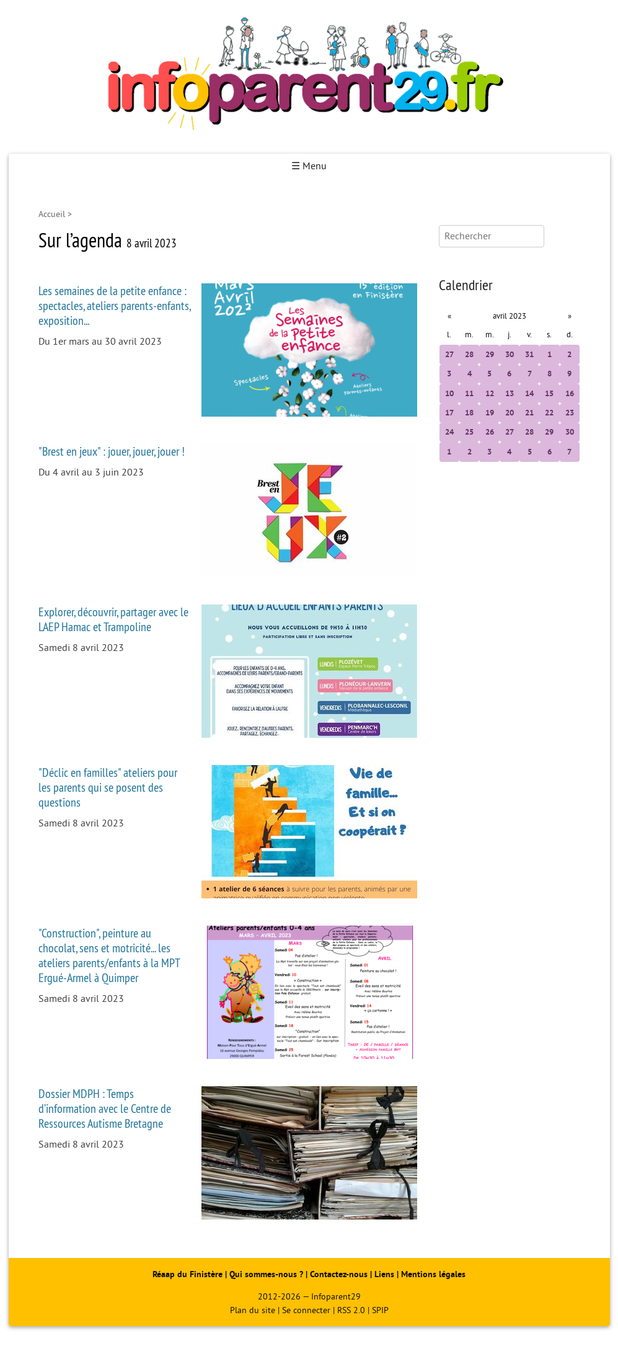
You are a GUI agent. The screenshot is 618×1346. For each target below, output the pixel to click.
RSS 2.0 (351, 1310)
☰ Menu (309, 166)
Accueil (51, 214)
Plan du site (252, 1310)
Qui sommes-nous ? (267, 1274)
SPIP (380, 1310)
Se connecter (306, 1310)
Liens (384, 1274)
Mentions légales (433, 1274)
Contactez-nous (339, 1274)
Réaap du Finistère (187, 1274)
